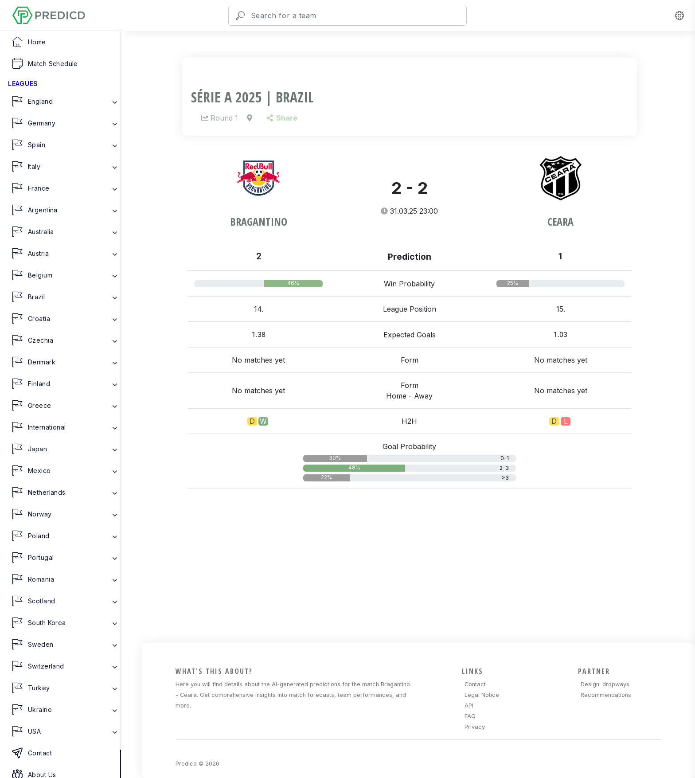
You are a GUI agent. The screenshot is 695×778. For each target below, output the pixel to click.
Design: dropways (605, 684)
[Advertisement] (415, 580)
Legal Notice (482, 695)
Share (282, 117)
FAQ (470, 716)
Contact (475, 684)
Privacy (475, 726)
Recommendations (606, 695)
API (469, 705)
